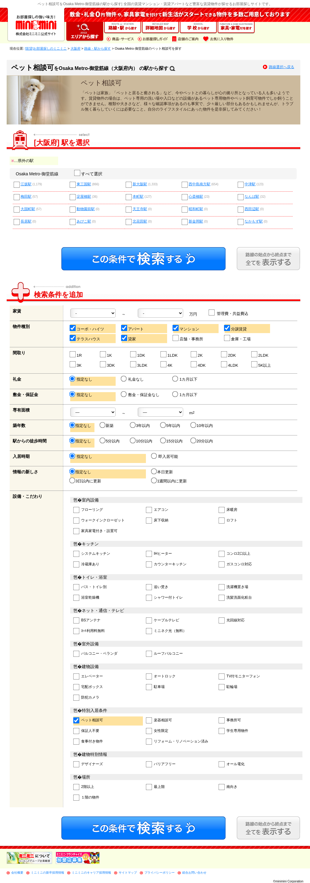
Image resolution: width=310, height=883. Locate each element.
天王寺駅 (140, 209)
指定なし (81, 379)
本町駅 (138, 197)
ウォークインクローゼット (99, 521)
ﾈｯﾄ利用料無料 (89, 631)
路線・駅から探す (97, 48)
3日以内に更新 (85, 480)
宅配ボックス (88, 687)
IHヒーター (159, 554)
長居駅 (26, 221)
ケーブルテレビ (162, 620)
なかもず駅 (254, 221)
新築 (107, 425)
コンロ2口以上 (234, 554)
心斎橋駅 (196, 197)
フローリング (88, 510)
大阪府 (76, 48)
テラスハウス (85, 338)
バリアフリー (161, 764)
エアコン (157, 510)
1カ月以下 (185, 379)
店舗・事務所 (188, 338)
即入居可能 (165, 456)
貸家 (129, 338)
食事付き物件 (88, 742)
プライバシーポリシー (159, 872)
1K (106, 354)
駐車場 (155, 687)
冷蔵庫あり (86, 564)
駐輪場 (228, 687)
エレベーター (88, 676)
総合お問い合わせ (194, 872)
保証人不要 (86, 731)
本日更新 (162, 471)
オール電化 (232, 764)
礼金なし (133, 379)
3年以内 (140, 425)
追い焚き (157, 587)
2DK (229, 354)
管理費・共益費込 (228, 312)
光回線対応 (232, 620)
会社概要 (17, 872)
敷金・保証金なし (141, 394)
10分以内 (141, 440)
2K (197, 354)
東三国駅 (84, 184)
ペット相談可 (88, 720)
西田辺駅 (252, 209)
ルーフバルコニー (164, 654)
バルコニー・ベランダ (95, 654)
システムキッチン (91, 554)
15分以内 (172, 440)
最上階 (155, 787)
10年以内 (202, 425)
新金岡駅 (196, 221)
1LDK (169, 354)
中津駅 (250, 184)
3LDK (139, 364)
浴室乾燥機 (86, 598)
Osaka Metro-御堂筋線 (37, 173)
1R (76, 354)
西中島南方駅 (199, 184)
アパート (133, 328)
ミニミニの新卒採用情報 (47, 872)
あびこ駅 (84, 221)
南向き (228, 787)
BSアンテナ (87, 620)
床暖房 (228, 510)
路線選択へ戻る (281, 67)
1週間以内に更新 (169, 480)
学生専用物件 (233, 731)
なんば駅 (252, 197)
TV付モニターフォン (239, 676)
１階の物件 (86, 798)
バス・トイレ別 (90, 587)
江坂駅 (26, 184)
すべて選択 (88, 173)
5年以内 (170, 425)
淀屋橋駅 (84, 197)
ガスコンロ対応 (235, 564)
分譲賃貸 (236, 328)
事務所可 (230, 720)
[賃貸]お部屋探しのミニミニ (46, 48)
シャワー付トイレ (164, 598)
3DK (108, 364)
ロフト (228, 521)
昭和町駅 (196, 209)
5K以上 (261, 364)
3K (75, 364)
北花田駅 (140, 221)
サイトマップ (128, 872)
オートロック (161, 676)
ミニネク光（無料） (166, 631)
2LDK (260, 354)
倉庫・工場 (238, 338)
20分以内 (202, 440)
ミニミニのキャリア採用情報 (91, 872)
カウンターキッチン (166, 564)
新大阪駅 (140, 184)
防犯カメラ (86, 698)
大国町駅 (28, 209)
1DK (138, 354)
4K (166, 364)
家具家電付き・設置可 (95, 531)
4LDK (230, 364)
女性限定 (157, 731)
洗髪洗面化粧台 (235, 598)
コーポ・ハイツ (87, 328)
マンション (186, 328)
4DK (198, 364)
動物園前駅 (86, 209)
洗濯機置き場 (233, 587)
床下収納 (157, 521)
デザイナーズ (88, 764)
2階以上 (83, 787)
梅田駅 (26, 197)
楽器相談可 (159, 720)
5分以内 (110, 440)
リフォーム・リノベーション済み (177, 742)
